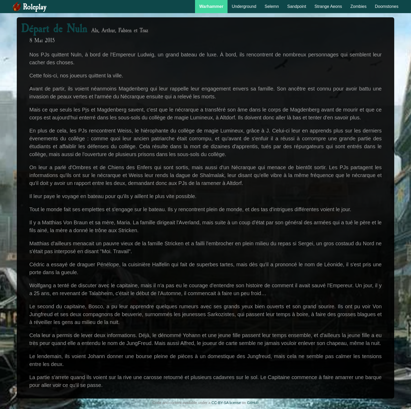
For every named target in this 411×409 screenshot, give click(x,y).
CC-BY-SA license (226, 403)
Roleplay (34, 7)
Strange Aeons (328, 6)
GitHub (253, 403)
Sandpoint (296, 6)
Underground (244, 6)
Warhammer (211, 6)
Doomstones (386, 6)
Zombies (358, 6)
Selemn (272, 6)
